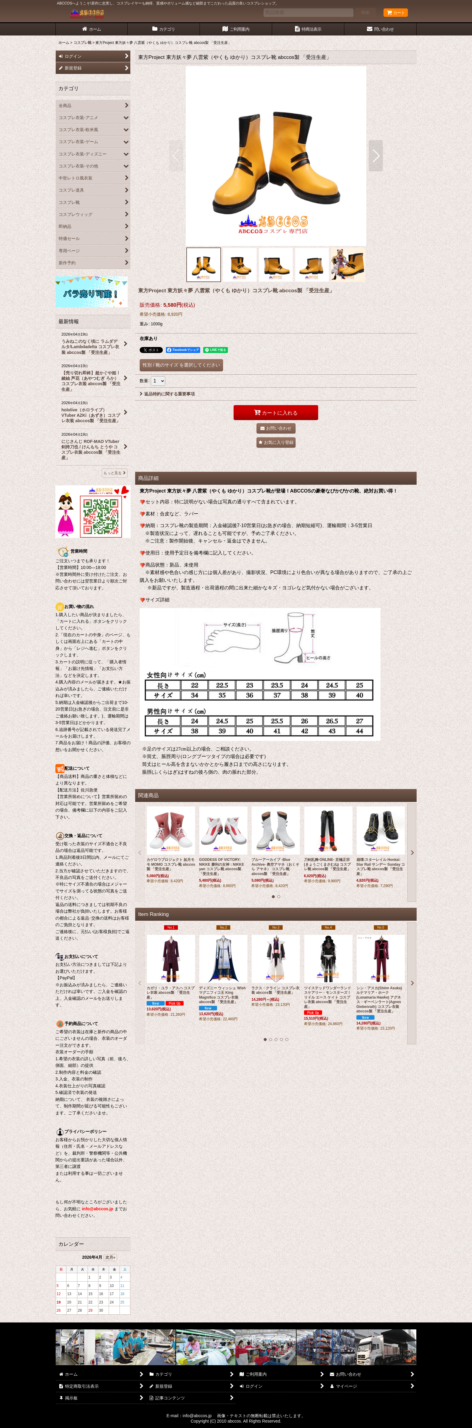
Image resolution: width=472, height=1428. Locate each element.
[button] (176, 155)
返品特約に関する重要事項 (167, 394)
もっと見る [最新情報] (115, 473)
